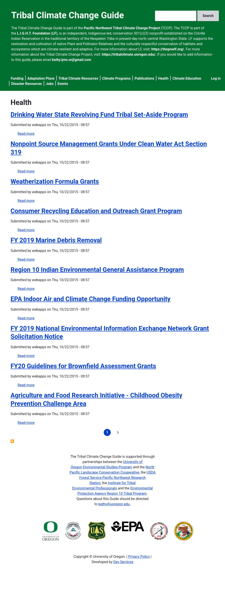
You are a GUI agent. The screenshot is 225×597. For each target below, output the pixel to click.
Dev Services (123, 562)
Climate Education (186, 78)
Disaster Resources (26, 84)
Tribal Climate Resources (78, 78)
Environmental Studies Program (107, 467)
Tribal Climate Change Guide (67, 15)
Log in (216, 78)
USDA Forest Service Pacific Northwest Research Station (117, 477)
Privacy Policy (139, 557)
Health (163, 78)
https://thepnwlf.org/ (167, 49)
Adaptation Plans (40, 78)
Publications (144, 78)
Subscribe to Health (12, 441)
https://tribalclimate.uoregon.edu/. (129, 54)
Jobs (50, 84)
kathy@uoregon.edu (114, 504)
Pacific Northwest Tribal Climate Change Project (122, 28)
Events (63, 84)
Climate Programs (116, 78)
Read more (26, 134)
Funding (17, 78)
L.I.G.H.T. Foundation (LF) (37, 33)
